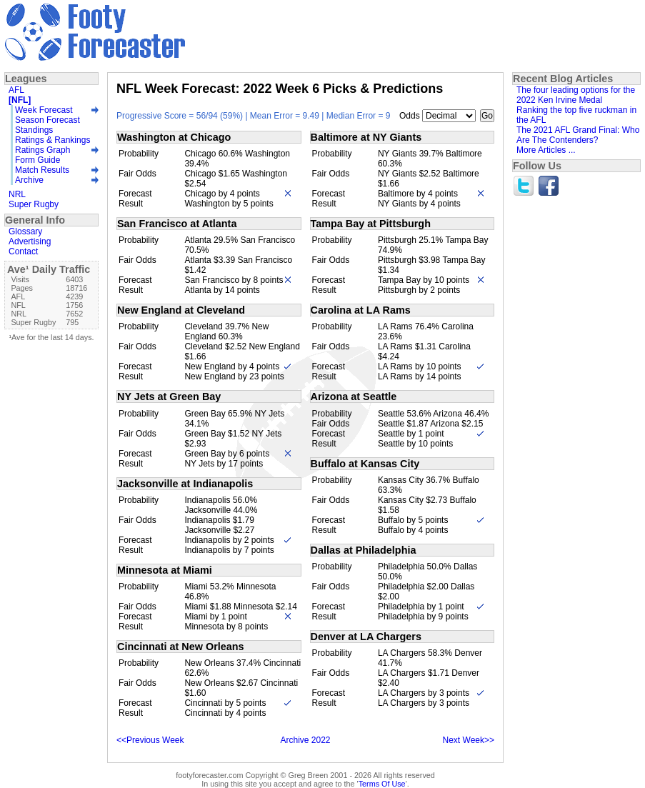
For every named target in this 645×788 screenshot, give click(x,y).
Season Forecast (47, 120)
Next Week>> (468, 740)
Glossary (25, 231)
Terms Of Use (382, 783)
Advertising (30, 241)
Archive (29, 180)
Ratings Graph (42, 150)
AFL (16, 90)
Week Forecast (43, 110)
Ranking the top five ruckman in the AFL (576, 115)
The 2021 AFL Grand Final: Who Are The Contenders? (577, 135)
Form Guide (37, 160)
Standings (34, 130)
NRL (17, 194)
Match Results (42, 170)
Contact (23, 251)
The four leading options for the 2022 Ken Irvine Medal (575, 95)
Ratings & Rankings (52, 140)
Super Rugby (34, 204)
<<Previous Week (150, 740)
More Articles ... (546, 150)
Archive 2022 (305, 740)
